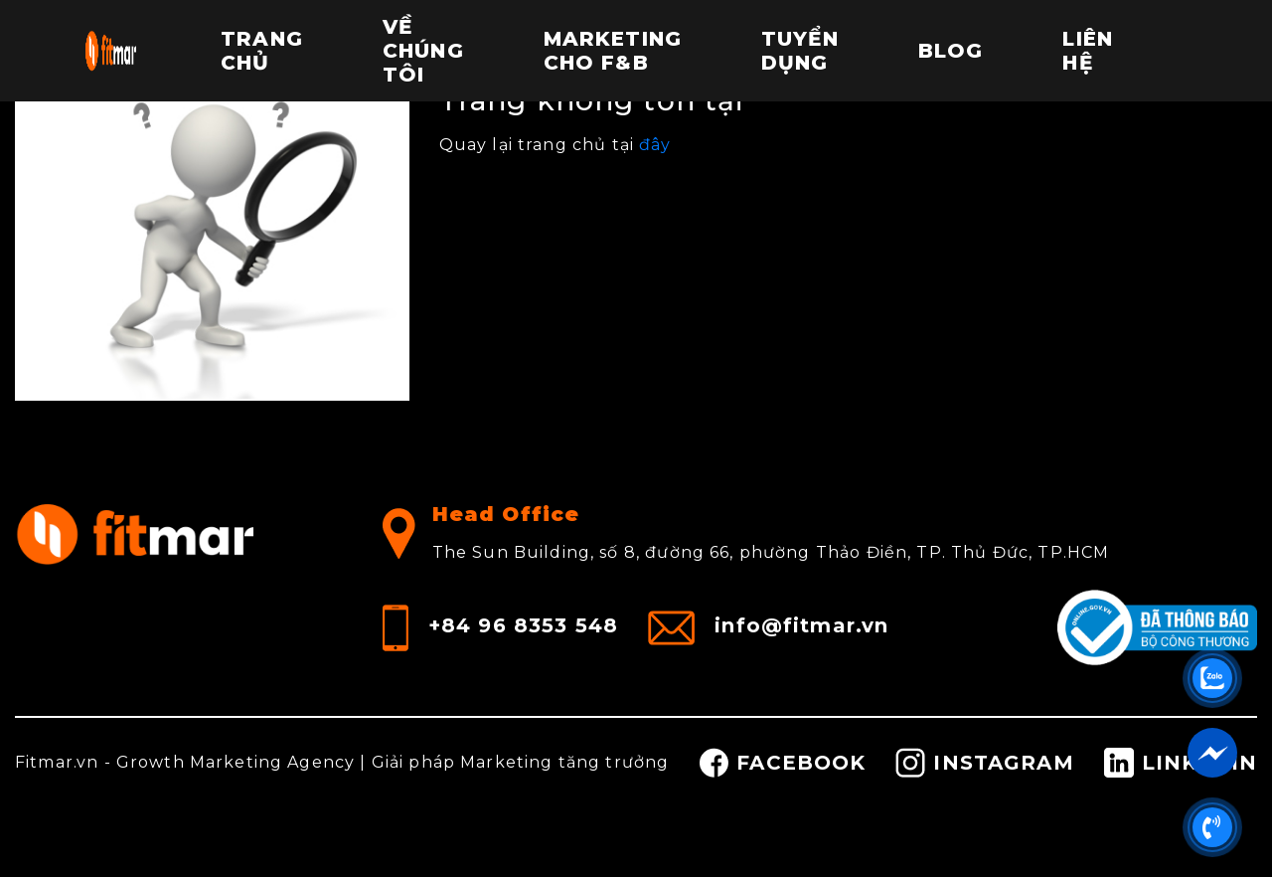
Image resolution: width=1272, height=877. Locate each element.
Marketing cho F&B (613, 51)
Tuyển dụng (800, 51)
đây (655, 144)
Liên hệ (1087, 51)
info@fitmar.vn (801, 624)
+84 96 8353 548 (523, 624)
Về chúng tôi (423, 51)
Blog (951, 51)
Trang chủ (262, 51)
